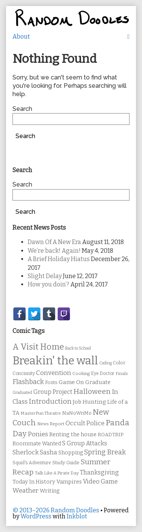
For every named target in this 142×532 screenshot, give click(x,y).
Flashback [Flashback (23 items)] (28, 382)
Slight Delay (45, 276)
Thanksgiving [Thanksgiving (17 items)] (99, 472)
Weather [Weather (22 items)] (25, 491)
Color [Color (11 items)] (119, 363)
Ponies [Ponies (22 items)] (38, 434)
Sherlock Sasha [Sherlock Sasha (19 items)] (34, 452)
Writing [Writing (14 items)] (50, 491)
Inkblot (77, 516)
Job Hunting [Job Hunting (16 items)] (89, 401)
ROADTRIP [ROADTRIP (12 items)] (110, 435)
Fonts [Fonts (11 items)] (51, 382)
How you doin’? (48, 284)
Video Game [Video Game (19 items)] (100, 481)
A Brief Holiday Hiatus (59, 259)
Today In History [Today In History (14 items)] (33, 482)
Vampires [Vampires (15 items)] (69, 481)
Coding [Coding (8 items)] (105, 363)
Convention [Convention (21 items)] (53, 373)
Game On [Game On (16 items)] (71, 382)
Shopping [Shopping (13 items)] (70, 453)
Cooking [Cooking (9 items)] (81, 373)
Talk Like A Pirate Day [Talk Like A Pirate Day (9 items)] (57, 473)
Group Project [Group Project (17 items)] (52, 391)
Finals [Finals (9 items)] (121, 373)
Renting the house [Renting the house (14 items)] (73, 434)
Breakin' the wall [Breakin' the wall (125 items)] (55, 360)
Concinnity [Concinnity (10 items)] (23, 373)
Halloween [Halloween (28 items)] (92, 391)
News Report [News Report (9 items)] (50, 423)
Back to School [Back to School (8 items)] (78, 348)
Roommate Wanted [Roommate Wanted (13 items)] (36, 443)
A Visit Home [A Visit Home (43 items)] (38, 347)
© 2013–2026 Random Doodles (55, 510)
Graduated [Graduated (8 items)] (22, 392)
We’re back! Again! (54, 250)
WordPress (35, 516)
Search (22, 108)
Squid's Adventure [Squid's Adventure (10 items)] (31, 462)
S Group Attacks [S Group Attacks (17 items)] (84, 443)
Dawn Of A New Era (54, 242)
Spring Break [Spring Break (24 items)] (105, 452)
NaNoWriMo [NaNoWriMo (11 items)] (77, 413)
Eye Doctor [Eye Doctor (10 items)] (102, 373)
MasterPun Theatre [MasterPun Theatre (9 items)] (40, 413)
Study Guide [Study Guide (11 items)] (66, 462)
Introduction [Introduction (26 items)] (50, 401)
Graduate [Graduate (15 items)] (98, 382)
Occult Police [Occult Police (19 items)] (85, 423)
